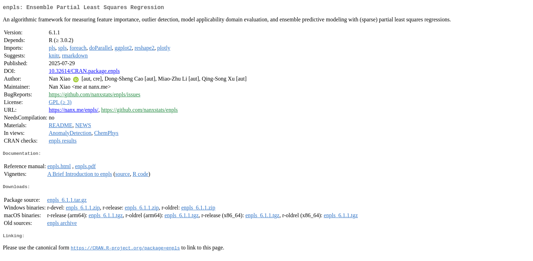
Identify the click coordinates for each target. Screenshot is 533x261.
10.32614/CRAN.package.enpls (84, 72)
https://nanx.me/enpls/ (73, 111)
